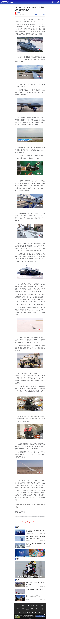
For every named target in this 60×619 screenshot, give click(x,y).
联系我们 (34, 612)
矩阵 (23, 609)
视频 (42, 605)
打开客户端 (40, 616)
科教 (32, 609)
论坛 (37, 609)
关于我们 (21, 612)
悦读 (27, 605)
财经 (32, 605)
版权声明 (27, 612)
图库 (42, 609)
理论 (23, 605)
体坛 (37, 605)
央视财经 (18, 12)
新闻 (18, 605)
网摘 (40, 612)
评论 (18, 609)
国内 (11, 2)
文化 (27, 609)
